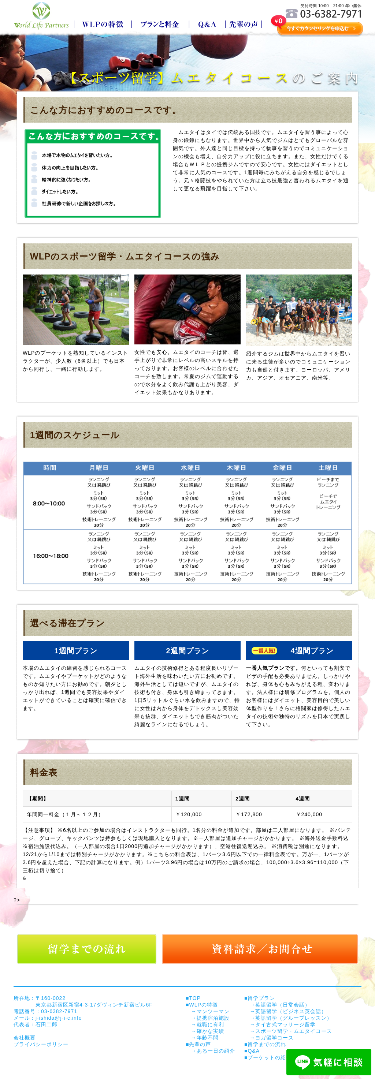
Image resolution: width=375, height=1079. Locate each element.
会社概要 (25, 1038)
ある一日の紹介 (216, 1051)
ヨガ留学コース (274, 1038)
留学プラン (261, 998)
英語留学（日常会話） (282, 1005)
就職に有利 (210, 1024)
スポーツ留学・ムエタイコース (293, 1031)
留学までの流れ (267, 1044)
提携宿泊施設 (213, 1018)
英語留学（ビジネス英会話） (291, 1011)
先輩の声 (200, 1044)
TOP (195, 998)
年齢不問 (208, 1038)
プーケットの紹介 (270, 1057)
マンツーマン (213, 1011)
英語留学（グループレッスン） (293, 1018)
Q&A (254, 1051)
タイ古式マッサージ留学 (285, 1024)
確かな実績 (210, 1031)
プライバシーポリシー (41, 1044)
